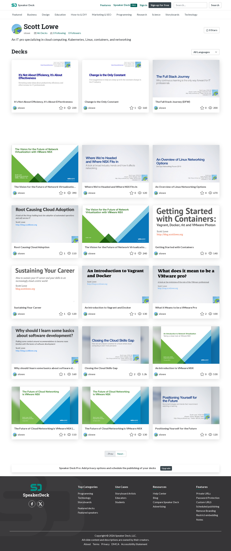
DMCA (115, 544)
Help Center (159, 493)
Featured (17, 14)
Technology (190, 14)
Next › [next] (120, 453)
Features (105, 5)
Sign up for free (160, 5)
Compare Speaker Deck (166, 502)
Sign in (143, 5)
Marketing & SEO (101, 14)
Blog (155, 497)
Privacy (105, 544)
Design (46, 14)
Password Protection (207, 497)
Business (32, 14)
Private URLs (203, 493)
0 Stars (211, 30)
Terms (96, 544)
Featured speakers (88, 512)
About (87, 544)
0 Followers (74, 32)
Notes (199, 519)
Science (156, 14)
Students (120, 502)
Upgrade (166, 468)
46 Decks (42, 32)
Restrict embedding (207, 515)
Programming (124, 14)
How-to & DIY (79, 14)
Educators (120, 497)
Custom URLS (203, 502)
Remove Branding (206, 510)
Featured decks (86, 508)
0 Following (59, 32)
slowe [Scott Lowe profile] (19, 107)
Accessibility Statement (134, 544)
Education (60, 14)
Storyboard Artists (125, 493)
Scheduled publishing (207, 506)
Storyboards (172, 14)
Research (142, 14)
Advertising (159, 506)
